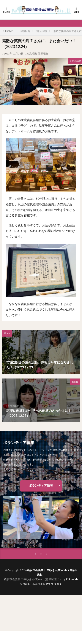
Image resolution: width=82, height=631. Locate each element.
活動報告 (25, 31)
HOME (9, 31)
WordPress (53, 583)
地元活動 (41, 31)
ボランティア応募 (41, 485)
